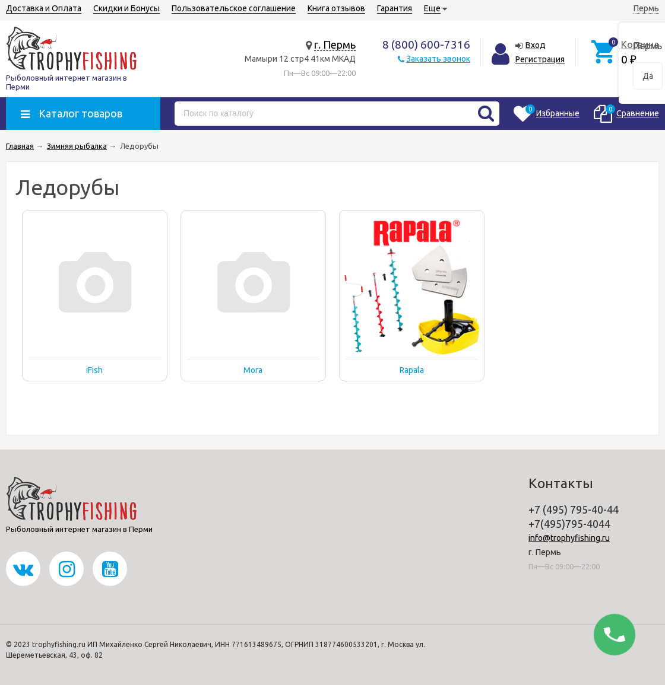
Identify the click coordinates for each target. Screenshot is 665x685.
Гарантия (394, 8)
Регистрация (540, 59)
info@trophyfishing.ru (569, 538)
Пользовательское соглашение (234, 8)
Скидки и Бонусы (126, 8)
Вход (535, 45)
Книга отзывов (336, 8)
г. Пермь (335, 44)
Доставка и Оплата (43, 8)
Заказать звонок (438, 58)
